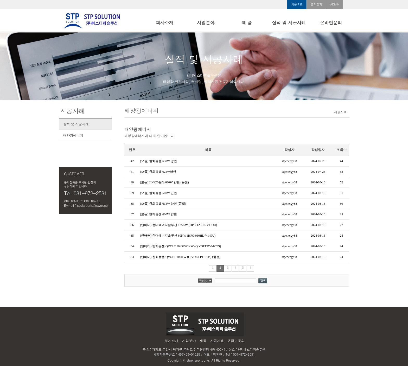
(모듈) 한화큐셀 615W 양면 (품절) (163, 203)
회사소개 (165, 22)
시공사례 (217, 340)
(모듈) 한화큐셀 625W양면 (158, 172)
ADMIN (334, 4)
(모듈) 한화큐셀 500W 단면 (158, 193)
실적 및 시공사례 (289, 22)
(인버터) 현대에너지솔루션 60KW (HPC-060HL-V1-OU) (177, 235)
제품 (203, 340)
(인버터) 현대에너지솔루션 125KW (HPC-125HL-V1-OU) (178, 225)
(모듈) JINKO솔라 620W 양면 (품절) (164, 182)
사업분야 (206, 22)
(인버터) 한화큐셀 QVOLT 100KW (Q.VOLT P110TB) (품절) (180, 257)
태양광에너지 (73, 135)
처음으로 (297, 4)
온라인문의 (331, 22)
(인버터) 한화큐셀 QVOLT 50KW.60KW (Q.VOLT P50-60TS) (180, 246)
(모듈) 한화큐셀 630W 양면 (158, 161)
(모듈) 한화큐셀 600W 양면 (158, 214)
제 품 (246, 22)
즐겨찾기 (316, 4)
